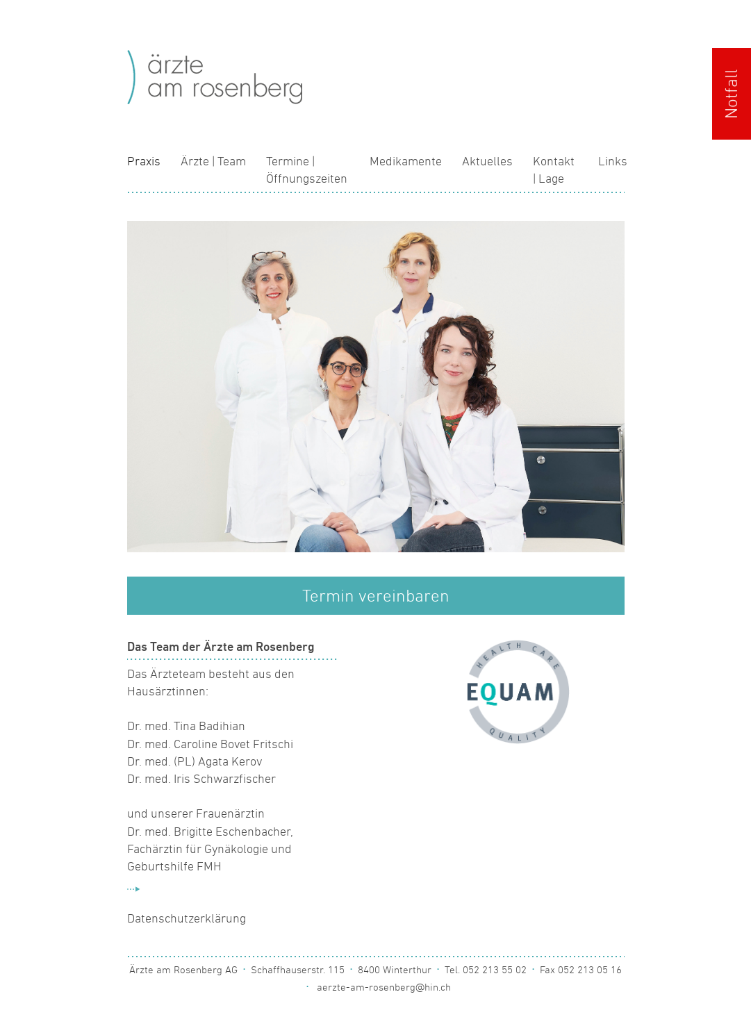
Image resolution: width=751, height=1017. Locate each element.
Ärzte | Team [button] (213, 161)
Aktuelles (487, 161)
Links (612, 161)
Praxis (143, 161)
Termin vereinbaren (375, 596)
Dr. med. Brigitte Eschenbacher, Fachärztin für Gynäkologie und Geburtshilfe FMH (210, 849)
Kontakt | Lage (554, 169)
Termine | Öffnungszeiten (306, 169)
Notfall (731, 94)
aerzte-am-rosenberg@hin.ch (384, 987)
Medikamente (406, 161)
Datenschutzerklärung (186, 918)
